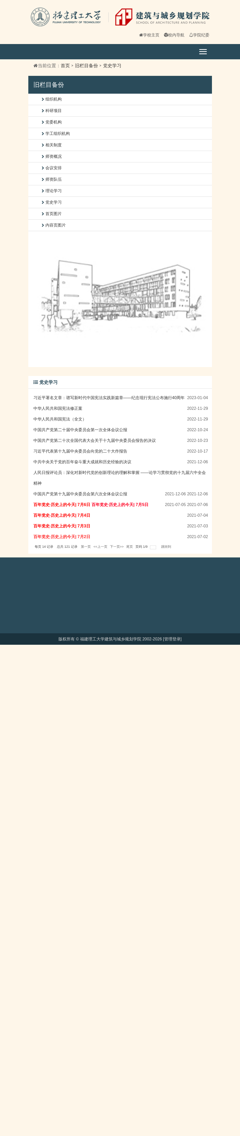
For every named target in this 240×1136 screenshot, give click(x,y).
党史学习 (112, 65)
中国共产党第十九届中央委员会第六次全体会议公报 (80, 494)
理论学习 (53, 191)
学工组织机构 (57, 133)
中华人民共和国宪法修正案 (57, 408)
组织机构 (53, 99)
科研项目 (53, 110)
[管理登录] (172, 639)
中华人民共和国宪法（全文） (59, 419)
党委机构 (53, 122)
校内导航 (174, 35)
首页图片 (53, 214)
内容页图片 (55, 225)
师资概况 (53, 156)
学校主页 (149, 35)
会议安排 (53, 168)
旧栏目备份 (86, 65)
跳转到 (166, 547)
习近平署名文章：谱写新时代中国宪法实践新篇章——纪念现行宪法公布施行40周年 (109, 398)
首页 (65, 65)
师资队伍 (53, 179)
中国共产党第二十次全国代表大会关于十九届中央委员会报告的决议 (94, 440)
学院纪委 (199, 35)
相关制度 (53, 145)
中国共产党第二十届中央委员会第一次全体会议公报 (80, 430)
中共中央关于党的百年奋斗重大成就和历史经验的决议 (82, 462)
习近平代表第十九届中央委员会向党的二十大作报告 (80, 451)
